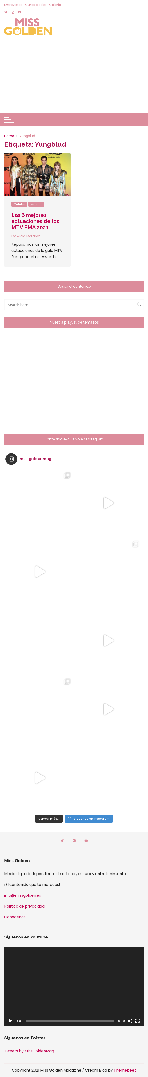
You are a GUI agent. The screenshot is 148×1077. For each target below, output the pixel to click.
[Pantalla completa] (137, 1021)
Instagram (74, 840)
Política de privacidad (24, 906)
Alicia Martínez (29, 236)
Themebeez (125, 1070)
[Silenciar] (130, 1021)
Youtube (86, 840)
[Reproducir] (10, 1021)
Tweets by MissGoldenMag (29, 1051)
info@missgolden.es (22, 895)
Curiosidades (35, 4)
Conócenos (15, 917)
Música (36, 204)
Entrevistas (13, 4)
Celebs (19, 204)
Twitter (62, 840)
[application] (74, 986)
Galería (55, 4)
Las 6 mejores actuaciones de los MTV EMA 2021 (35, 221)
